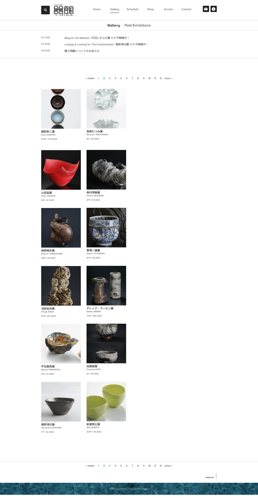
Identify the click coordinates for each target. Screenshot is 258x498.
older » (168, 81)
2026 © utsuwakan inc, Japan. (121, 492)
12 (161, 81)
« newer (90, 81)
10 (149, 81)
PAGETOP (209, 480)
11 (155, 81)
